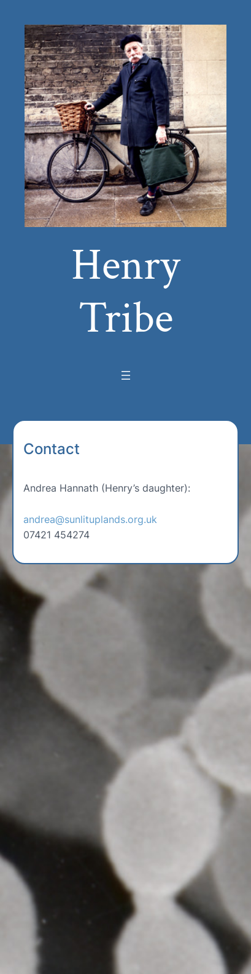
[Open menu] (125, 375)
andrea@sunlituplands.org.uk (90, 519)
